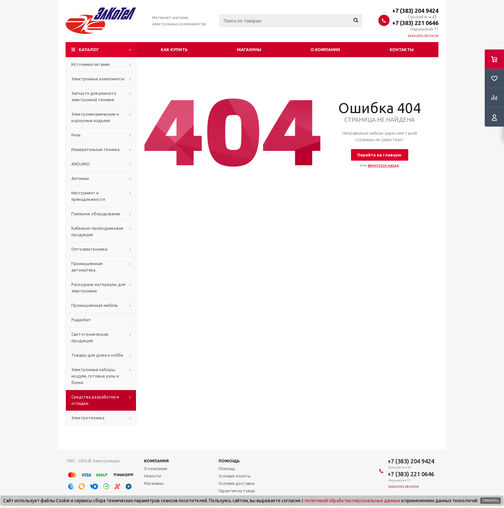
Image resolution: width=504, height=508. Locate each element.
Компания (156, 461)
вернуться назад (383, 165)
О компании (325, 49)
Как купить (174, 49)
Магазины (249, 49)
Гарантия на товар (237, 490)
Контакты (402, 49)
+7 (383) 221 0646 (415, 23)
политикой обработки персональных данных (352, 500)
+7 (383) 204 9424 (415, 10)
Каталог (89, 49)
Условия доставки (237, 483)
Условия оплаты (235, 476)
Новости (152, 476)
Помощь (229, 461)
